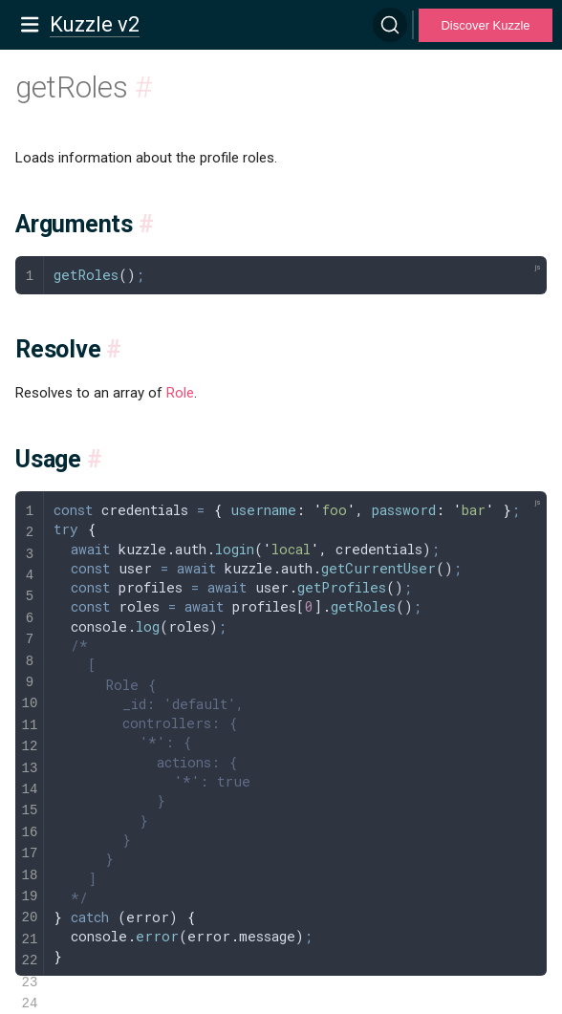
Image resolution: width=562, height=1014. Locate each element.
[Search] (390, 25)
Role (180, 392)
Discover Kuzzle (485, 25)
